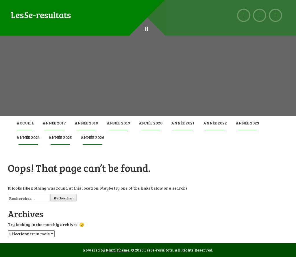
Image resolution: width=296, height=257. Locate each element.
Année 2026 (92, 137)
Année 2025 (60, 137)
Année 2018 (86, 123)
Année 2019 (118, 123)
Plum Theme (117, 250)
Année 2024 (28, 137)
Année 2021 (183, 123)
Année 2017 (54, 123)
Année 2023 (247, 123)
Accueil (25, 123)
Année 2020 (150, 123)
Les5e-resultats (41, 15)
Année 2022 (215, 123)
